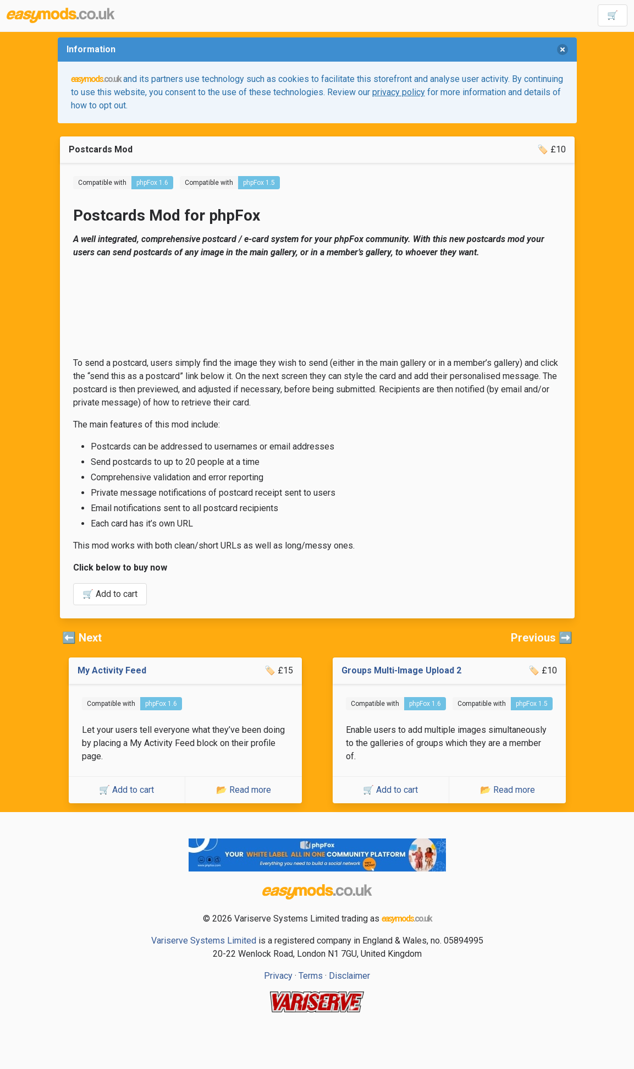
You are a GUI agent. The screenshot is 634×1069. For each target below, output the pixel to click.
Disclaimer (349, 976)
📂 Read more (243, 790)
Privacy (278, 976)
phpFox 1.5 (259, 183)
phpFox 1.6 (152, 183)
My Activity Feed (112, 670)
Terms (311, 976)
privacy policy (398, 92)
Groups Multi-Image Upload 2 (401, 670)
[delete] (562, 49)
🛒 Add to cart (109, 594)
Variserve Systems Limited (203, 940)
